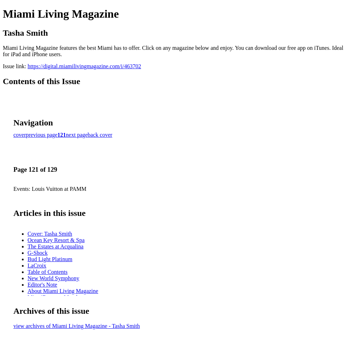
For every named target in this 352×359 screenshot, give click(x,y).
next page (77, 135)
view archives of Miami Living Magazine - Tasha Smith (76, 326)
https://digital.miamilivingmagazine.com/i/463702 (84, 66)
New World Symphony (53, 278)
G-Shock (38, 253)
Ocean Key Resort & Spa (56, 240)
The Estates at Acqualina (56, 246)
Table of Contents (48, 272)
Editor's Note (42, 285)
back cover (100, 135)
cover (19, 135)
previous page (41, 135)
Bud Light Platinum (50, 259)
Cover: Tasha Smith (50, 234)
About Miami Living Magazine (63, 291)
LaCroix (37, 266)
